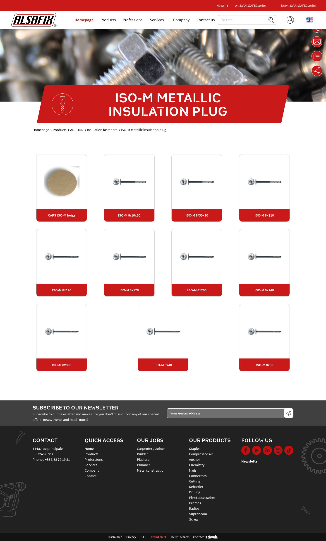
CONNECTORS (198, 475)
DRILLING (194, 492)
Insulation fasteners (102, 129)
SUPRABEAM (198, 514)
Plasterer (144, 459)
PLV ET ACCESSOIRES (202, 497)
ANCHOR (76, 129)
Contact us (206, 19)
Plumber (143, 465)
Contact (90, 475)
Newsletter (250, 461)
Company (181, 19)
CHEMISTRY (196, 465)
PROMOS (195, 503)
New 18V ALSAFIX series (250, 5)
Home (89, 448)
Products (108, 19)
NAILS (193, 470)
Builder (142, 454)
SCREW (193, 519)
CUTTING (194, 481)
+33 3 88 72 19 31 (57, 459)
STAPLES (194, 448)
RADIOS (194, 508)
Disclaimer (115, 537)
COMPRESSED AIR (201, 454)
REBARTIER (196, 486)
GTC (143, 537)
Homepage (83, 19)
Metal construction (151, 470)
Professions (133, 19)
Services (157, 19)
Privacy (131, 537)
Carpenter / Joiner (151, 448)
